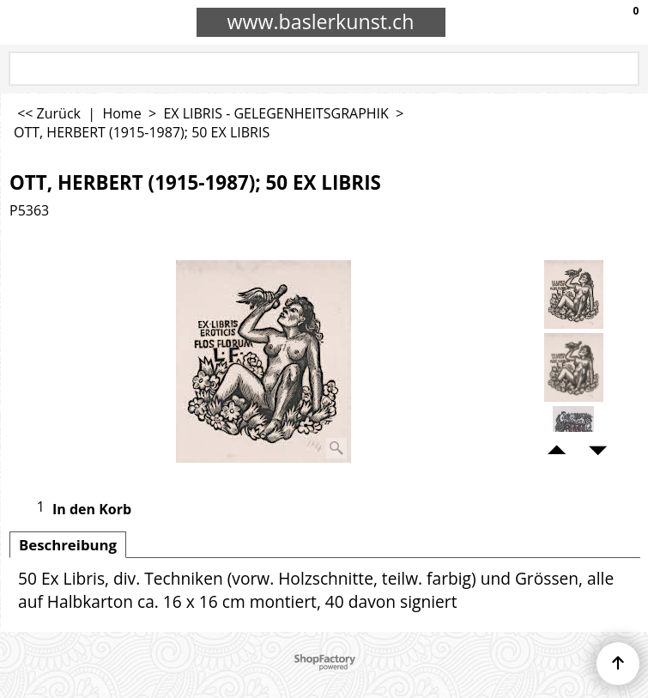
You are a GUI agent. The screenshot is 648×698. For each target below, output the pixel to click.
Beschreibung (68, 545)
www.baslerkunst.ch (321, 21)
